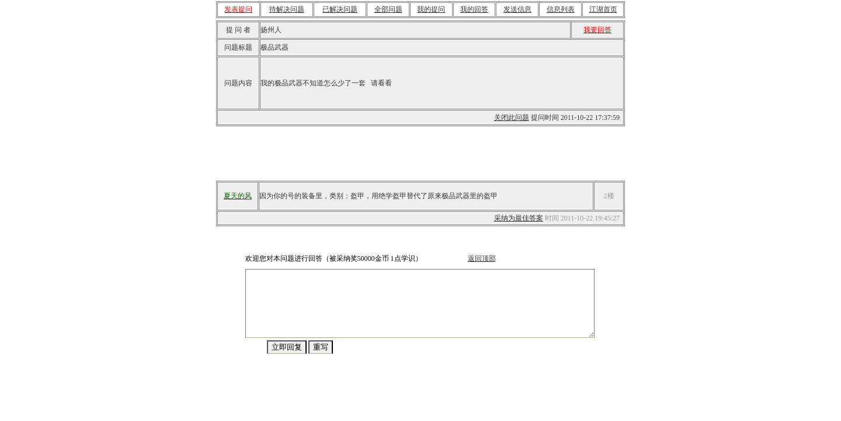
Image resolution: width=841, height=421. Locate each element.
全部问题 (388, 9)
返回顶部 (476, 258)
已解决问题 (339, 9)
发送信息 (517, 9)
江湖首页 (603, 9)
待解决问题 (286, 9)
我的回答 (474, 9)
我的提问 (431, 9)
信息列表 (561, 9)
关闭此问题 (511, 117)
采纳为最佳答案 (518, 218)
